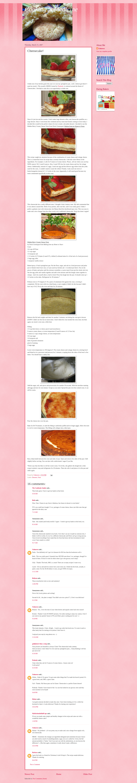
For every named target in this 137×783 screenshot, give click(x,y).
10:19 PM (35, 746)
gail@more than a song (39, 644)
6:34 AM (34, 653)
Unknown (35, 549)
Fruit (39, 477)
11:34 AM (35, 637)
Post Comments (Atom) (40, 778)
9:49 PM (34, 692)
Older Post (87, 774)
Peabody (60, 86)
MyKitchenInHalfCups (39, 713)
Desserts (34, 477)
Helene (34, 699)
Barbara (35, 752)
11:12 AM (35, 571)
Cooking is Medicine (51, 9)
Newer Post (29, 774)
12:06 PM (35, 584)
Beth (33, 500)
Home (58, 774)
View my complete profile (104, 51)
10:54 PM (35, 707)
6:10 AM (34, 668)
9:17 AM (34, 543)
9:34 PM (34, 619)
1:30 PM (34, 721)
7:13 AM (34, 512)
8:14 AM (34, 524)
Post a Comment (35, 764)
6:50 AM (34, 494)
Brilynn (34, 578)
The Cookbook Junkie (39, 488)
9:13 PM (34, 600)
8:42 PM (34, 760)
